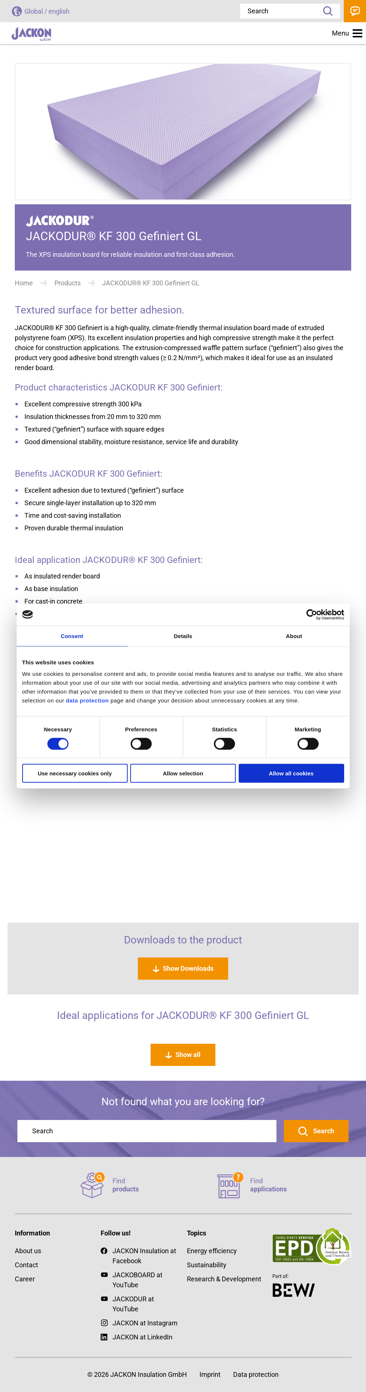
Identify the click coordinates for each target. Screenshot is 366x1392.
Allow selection (183, 773)
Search (325, 11)
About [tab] (294, 636)
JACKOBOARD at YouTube (137, 1280)
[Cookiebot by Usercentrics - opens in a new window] (311, 614)
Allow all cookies (291, 773)
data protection (86, 700)
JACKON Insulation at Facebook (138, 1255)
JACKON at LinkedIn (136, 1337)
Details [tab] (183, 636)
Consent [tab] (72, 636)
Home (24, 283)
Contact (355, 11)
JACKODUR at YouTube (133, 1304)
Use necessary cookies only (75, 773)
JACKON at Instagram (145, 1323)
